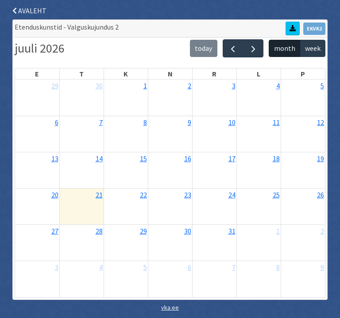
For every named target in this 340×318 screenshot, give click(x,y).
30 (99, 85)
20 (54, 194)
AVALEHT (29, 10)
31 (232, 231)
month (284, 48)
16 (187, 158)
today (203, 48)
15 (143, 158)
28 (99, 231)
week (313, 48)
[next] (253, 48)
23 (187, 194)
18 (276, 158)
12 (320, 122)
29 (54, 85)
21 (99, 194)
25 (276, 194)
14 (99, 158)
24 (232, 194)
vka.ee (170, 307)
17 (232, 158)
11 (276, 122)
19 (320, 158)
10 (232, 122)
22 (143, 194)
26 (320, 194)
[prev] (233, 48)
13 (54, 158)
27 (54, 231)
